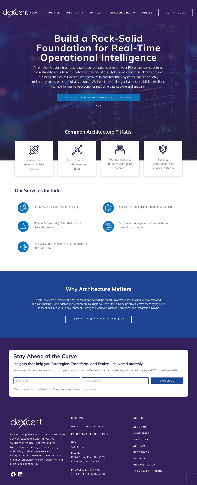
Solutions (75, 12)
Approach (96, 12)
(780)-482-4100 (91, 469)
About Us (140, 427)
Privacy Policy (144, 464)
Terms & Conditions (148, 471)
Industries (52, 12)
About (34, 12)
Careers (146, 12)
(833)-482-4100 (96, 474)
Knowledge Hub (122, 12)
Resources (141, 452)
